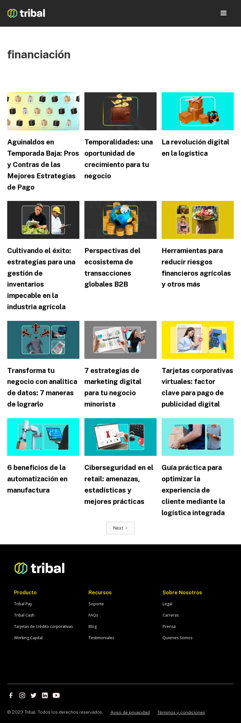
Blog (92, 626)
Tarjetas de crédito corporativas (43, 626)
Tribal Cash (24, 615)
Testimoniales (101, 637)
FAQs (93, 615)
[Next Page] (120, 528)
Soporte (96, 604)
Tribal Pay (23, 604)
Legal (167, 604)
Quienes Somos (177, 637)
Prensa (169, 626)
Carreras (171, 615)
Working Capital (28, 637)
